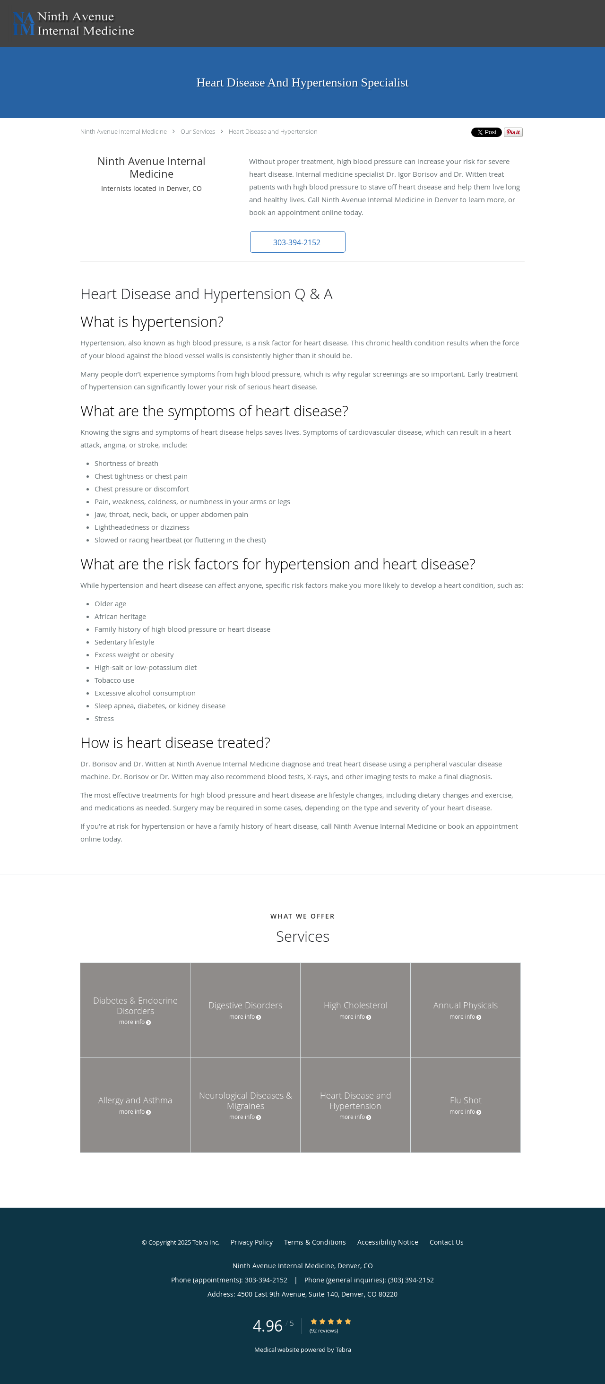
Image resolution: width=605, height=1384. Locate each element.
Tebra (343, 1349)
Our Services (198, 131)
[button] (297, 242)
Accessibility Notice (387, 1242)
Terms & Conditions (315, 1242)
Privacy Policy (252, 1242)
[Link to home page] (71, 23)
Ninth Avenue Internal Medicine (123, 131)
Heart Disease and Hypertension (273, 131)
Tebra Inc (205, 1242)
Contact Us (447, 1242)
